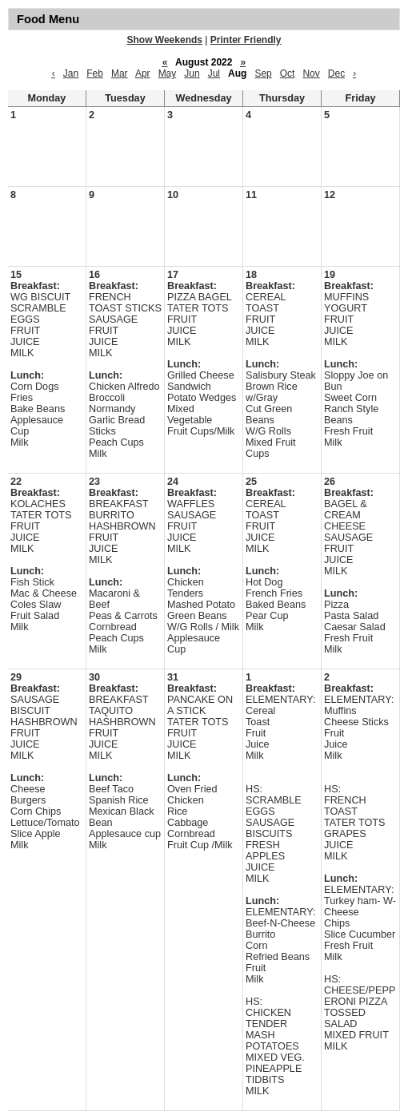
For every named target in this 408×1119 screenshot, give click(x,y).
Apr (142, 73)
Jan (70, 73)
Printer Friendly (246, 40)
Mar (119, 73)
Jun (191, 73)
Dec (336, 73)
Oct (287, 73)
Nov (310, 73)
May (167, 73)
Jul (214, 73)
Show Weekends (164, 40)
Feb (94, 73)
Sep (262, 73)
